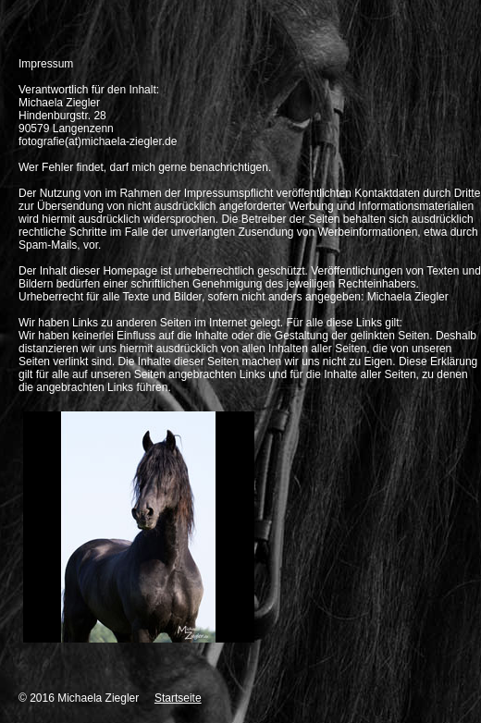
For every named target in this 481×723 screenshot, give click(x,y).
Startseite (178, 698)
